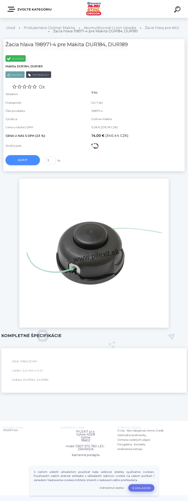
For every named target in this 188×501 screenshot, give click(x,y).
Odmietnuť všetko (111, 487)
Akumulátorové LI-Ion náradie (110, 28)
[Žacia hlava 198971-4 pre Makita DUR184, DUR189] (94, 180)
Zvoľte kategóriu (30, 9)
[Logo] (94, 9)
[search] (178, 10)
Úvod (10, 28)
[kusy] (50, 160)
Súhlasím (141, 488)
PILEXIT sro (10, 430)
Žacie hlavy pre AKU (162, 28)
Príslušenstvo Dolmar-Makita (49, 28)
